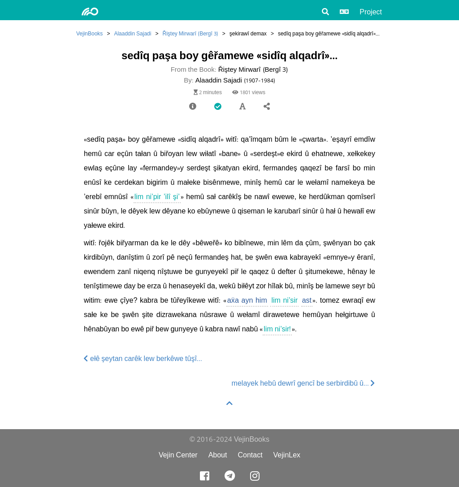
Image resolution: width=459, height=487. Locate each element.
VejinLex (287, 455)
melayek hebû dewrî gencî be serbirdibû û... (303, 383)
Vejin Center (178, 455)
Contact (250, 455)
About (217, 455)
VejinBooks (89, 33)
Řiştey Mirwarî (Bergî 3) (190, 33)
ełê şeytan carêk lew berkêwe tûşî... (143, 358)
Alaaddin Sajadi (132, 33)
